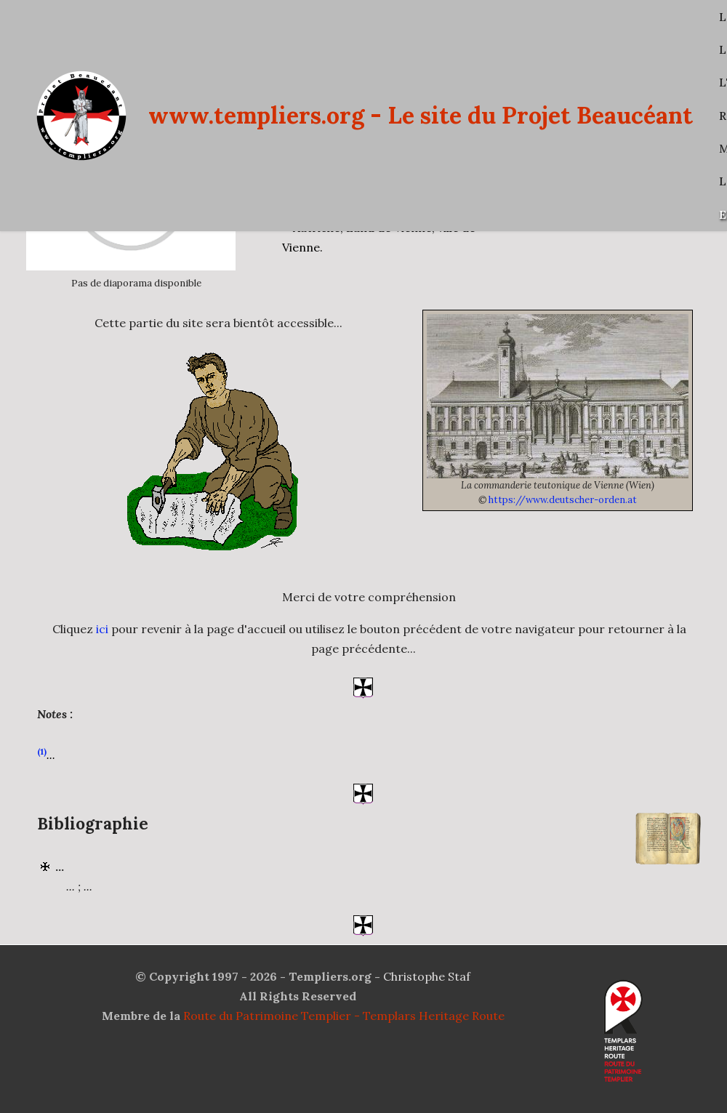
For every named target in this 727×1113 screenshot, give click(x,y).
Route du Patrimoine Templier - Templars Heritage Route (344, 1015)
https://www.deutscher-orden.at (563, 500)
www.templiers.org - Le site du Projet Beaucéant (420, 115)
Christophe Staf (426, 976)
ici (102, 642)
